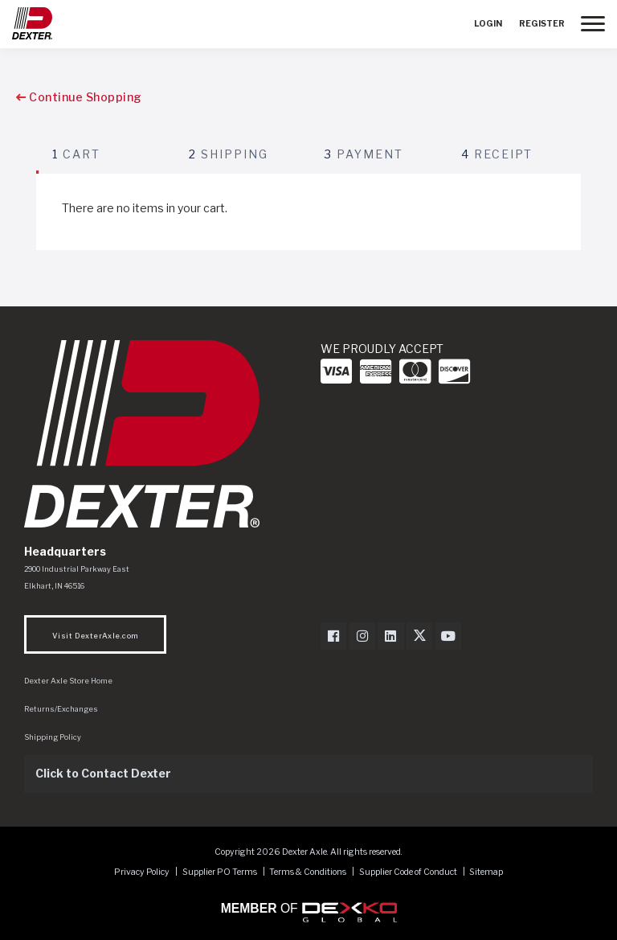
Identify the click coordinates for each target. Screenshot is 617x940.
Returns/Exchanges (61, 708)
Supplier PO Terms (219, 872)
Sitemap (486, 872)
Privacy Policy (142, 872)
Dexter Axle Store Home (68, 680)
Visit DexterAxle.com (95, 635)
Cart (76, 154)
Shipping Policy (52, 737)
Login (488, 23)
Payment (364, 154)
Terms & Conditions (307, 872)
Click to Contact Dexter (103, 773)
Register (542, 23)
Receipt (497, 154)
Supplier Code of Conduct (409, 872)
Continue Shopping (79, 97)
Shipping (228, 154)
